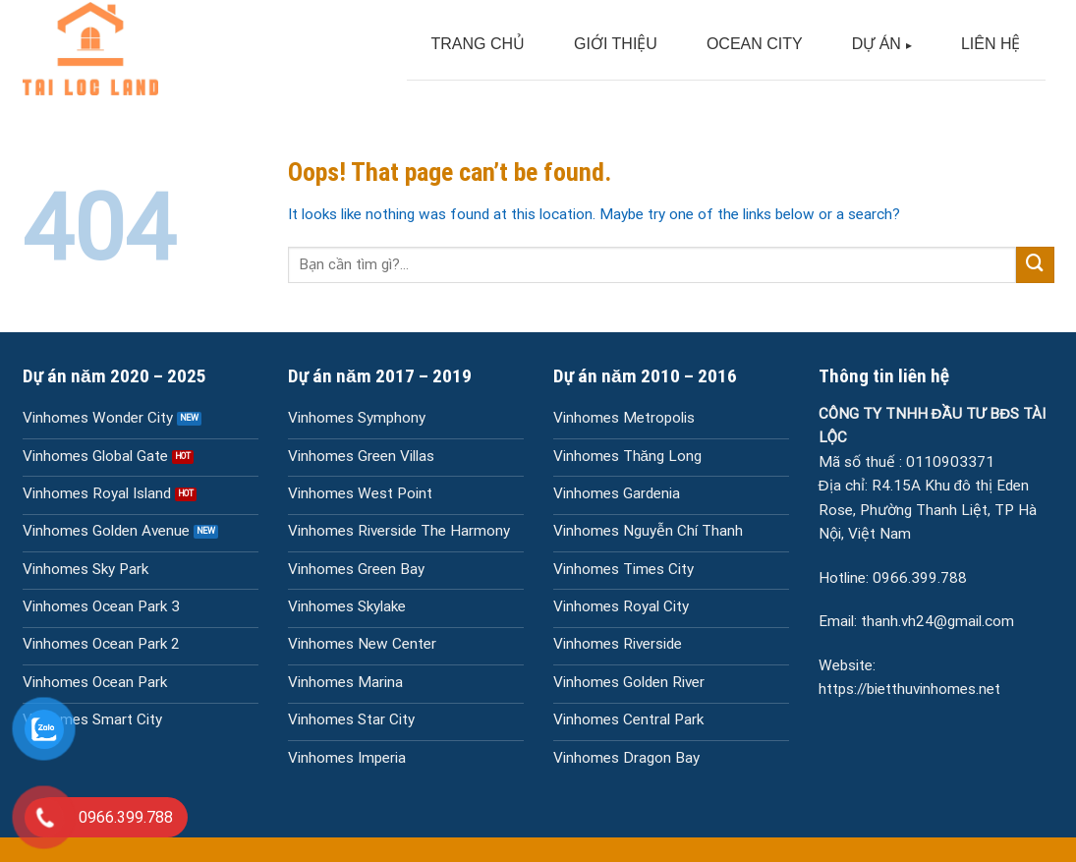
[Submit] (1034, 265)
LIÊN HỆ (991, 43)
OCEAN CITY (755, 43)
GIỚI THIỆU (615, 43)
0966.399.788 (920, 578)
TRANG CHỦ (478, 43)
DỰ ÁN (876, 43)
